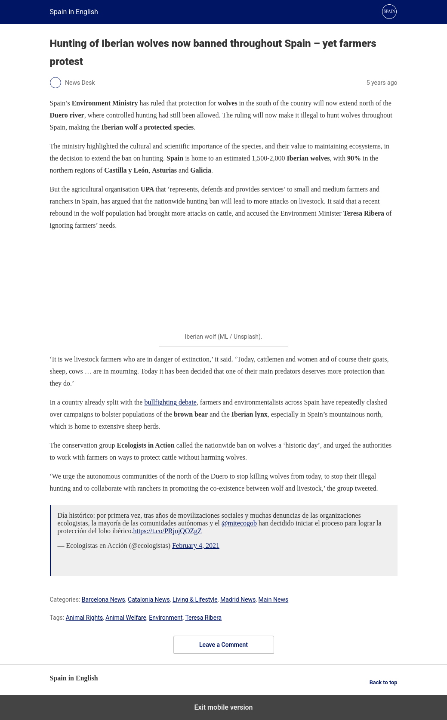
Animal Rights (84, 617)
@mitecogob (239, 523)
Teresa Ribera (203, 617)
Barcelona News (103, 599)
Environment (165, 617)
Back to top (384, 682)
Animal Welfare (125, 617)
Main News (274, 599)
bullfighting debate (170, 402)
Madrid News (238, 599)
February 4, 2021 (195, 545)
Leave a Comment (223, 644)
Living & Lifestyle (195, 599)
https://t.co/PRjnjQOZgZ (167, 531)
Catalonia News (149, 599)
